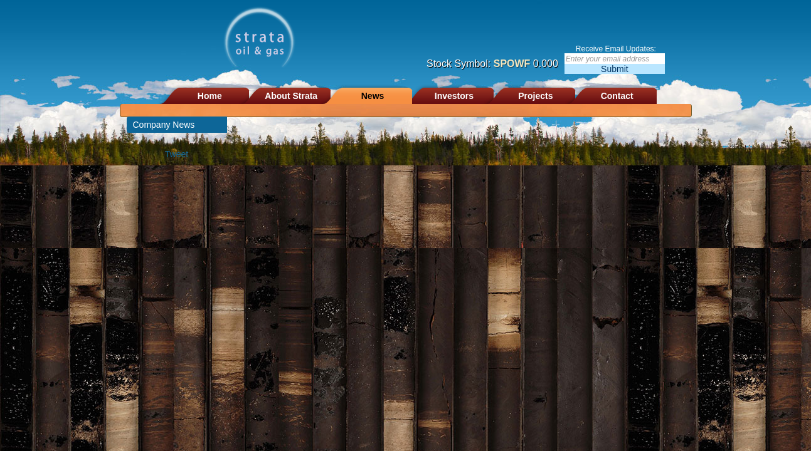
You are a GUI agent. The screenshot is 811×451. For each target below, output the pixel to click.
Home (210, 96)
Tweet (176, 154)
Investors (454, 96)
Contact (617, 96)
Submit (614, 69)
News (372, 96)
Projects (535, 96)
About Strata (291, 96)
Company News (164, 125)
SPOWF (512, 63)
